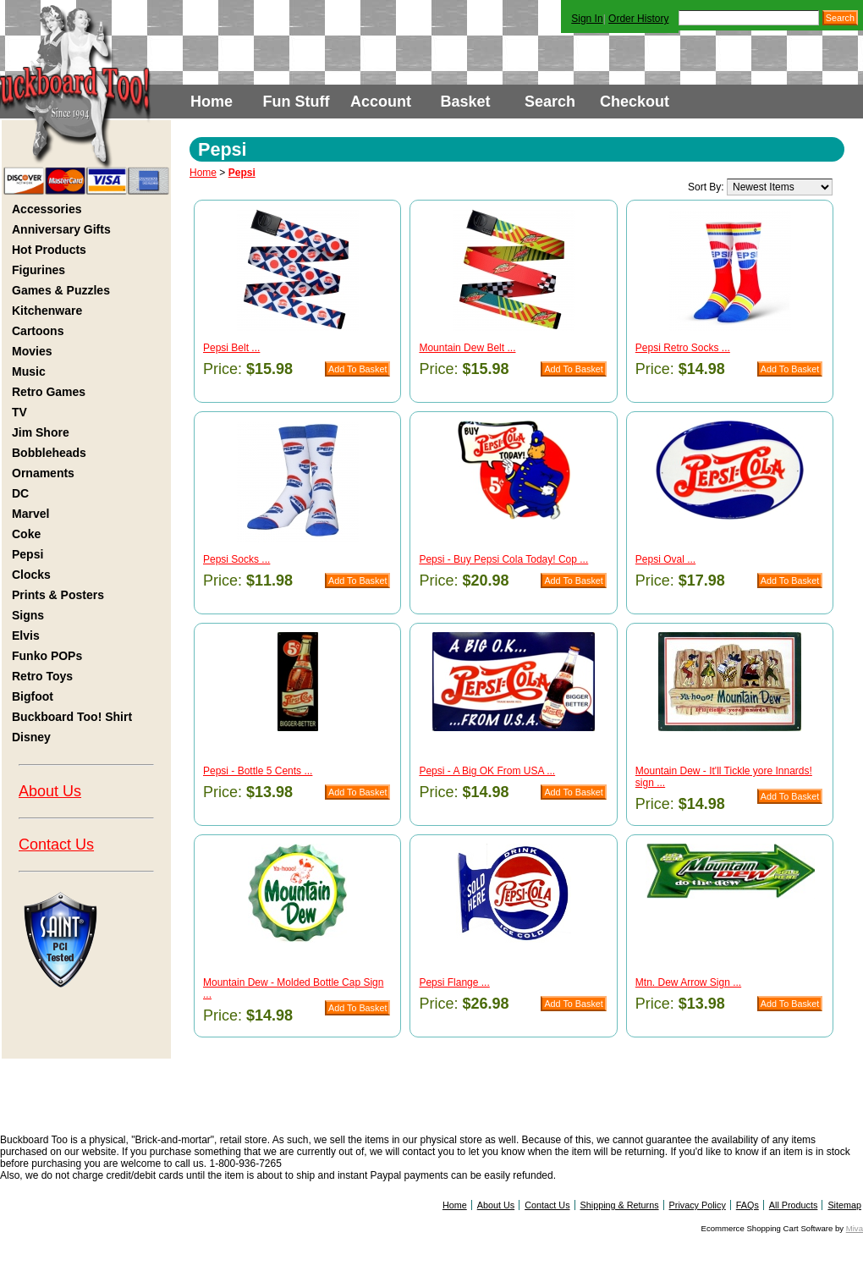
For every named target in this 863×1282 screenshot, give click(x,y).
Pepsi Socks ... (236, 559)
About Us (50, 791)
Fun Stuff (296, 101)
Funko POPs (47, 656)
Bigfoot (32, 696)
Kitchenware (47, 310)
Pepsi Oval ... (665, 559)
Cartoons (37, 331)
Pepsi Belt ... (231, 348)
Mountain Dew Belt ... (467, 348)
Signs (28, 615)
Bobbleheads (49, 452)
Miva (854, 1228)
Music (29, 371)
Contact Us (56, 844)
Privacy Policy (697, 1205)
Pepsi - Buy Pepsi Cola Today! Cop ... (503, 559)
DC (20, 493)
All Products (793, 1205)
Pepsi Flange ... (454, 982)
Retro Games (48, 392)
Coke (26, 534)
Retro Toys (42, 676)
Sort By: (706, 187)
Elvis (26, 635)
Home (211, 101)
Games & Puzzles (61, 290)
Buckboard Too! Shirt (72, 717)
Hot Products (49, 249)
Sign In (586, 19)
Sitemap (844, 1205)
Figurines (38, 270)
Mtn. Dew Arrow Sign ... (688, 982)
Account (380, 101)
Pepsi (27, 554)
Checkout (634, 101)
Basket (465, 101)
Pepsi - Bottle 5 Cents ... (257, 771)
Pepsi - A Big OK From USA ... (487, 771)
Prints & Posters (58, 595)
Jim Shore (40, 432)
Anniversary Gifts (61, 229)
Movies (32, 351)
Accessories (47, 209)
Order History (638, 19)
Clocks (31, 574)
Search (550, 101)
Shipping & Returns (619, 1205)
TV (19, 412)
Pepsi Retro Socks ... (682, 348)
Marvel (30, 513)
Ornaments (43, 473)
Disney (31, 737)
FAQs (747, 1205)
